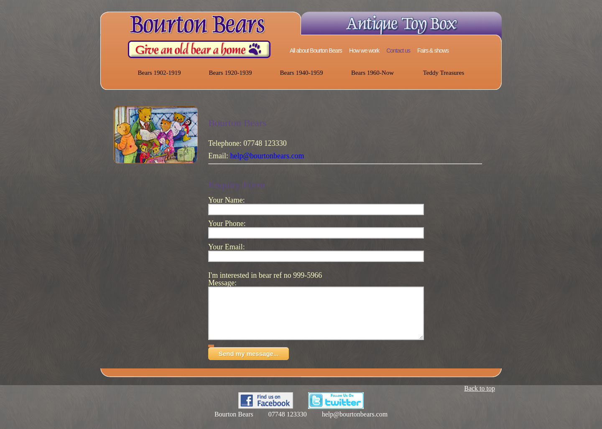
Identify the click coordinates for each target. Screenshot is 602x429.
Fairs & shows (433, 50)
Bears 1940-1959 (301, 72)
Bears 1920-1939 (230, 72)
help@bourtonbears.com (267, 156)
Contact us (398, 50)
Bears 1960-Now (372, 72)
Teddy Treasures (443, 72)
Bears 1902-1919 (159, 72)
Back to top (479, 398)
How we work (364, 50)
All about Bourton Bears (316, 50)
